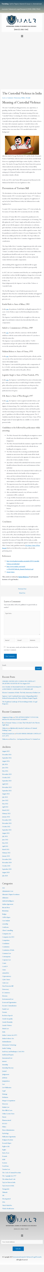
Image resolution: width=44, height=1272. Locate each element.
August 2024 (6, 761)
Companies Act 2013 (8, 937)
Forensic (4, 1012)
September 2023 (6, 781)
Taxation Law (6, 1169)
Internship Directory (7, 1068)
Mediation (5, 1097)
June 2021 (5, 840)
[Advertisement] (22, 61)
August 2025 (6, 751)
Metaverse (5, 1104)
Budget (4, 914)
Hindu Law (5, 1028)
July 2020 (5, 876)
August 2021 (6, 833)
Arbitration (5, 898)
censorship (5, 924)
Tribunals (4, 1192)
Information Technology (9, 1045)
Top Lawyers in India (8, 1186)
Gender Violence (7, 1025)
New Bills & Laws (7, 1110)
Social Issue (5, 1166)
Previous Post (22, 589)
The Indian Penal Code (8, 1179)
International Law (7, 1058)
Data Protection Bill (7, 986)
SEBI (3, 1159)
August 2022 (6, 794)
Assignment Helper (7, 717)
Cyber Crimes (6, 979)
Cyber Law (5, 983)
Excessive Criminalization (9, 1006)
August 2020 (6, 872)
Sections (4, 1163)
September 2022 (6, 791)
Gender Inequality (7, 1019)
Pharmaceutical (6, 1120)
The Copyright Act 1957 (9, 1176)
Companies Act (6, 934)
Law (3, 1084)
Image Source (11, 572)
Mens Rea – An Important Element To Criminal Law (25, 739)
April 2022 (5, 807)
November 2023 (7, 774)
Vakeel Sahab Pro (7, 1205)
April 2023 (5, 784)
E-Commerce (6, 993)
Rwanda (4, 1156)
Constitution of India (8, 950)
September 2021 (6, 830)
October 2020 (6, 866)
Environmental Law (7, 999)
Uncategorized (6, 1199)
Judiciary (4, 1078)
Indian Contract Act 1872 (9, 1035)
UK (3, 1195)
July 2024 (5, 764)
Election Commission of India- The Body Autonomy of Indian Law (21, 692)
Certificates (5, 927)
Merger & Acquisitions (8, 1100)
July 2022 (5, 797)
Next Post (22, 593)
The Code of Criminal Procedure (11, 1172)
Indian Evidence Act (8, 1038)
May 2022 (5, 804)
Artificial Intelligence (8, 901)
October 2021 (6, 826)
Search (4, 665)
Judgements (5, 1074)
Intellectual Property (8, 1055)
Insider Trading (6, 1048)
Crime (4, 970)
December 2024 (6, 754)
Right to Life (6, 1146)
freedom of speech (7, 1015)
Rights (4, 1150)
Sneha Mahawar (23, 577)
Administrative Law (7, 891)
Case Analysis (6, 921)
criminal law (5, 973)
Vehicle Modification (8, 1208)
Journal (4, 1071)
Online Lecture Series (8, 1114)
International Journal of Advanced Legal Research (27, 1257)
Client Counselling (7, 930)
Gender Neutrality (7, 1022)
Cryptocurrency (6, 976)
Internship (5, 1065)
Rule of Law (5, 1153)
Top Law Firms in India (8, 1182)
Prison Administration (8, 1130)
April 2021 (5, 846)
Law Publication (6, 1087)
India (3, 1032)
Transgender (5, 1189)
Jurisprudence (6, 1081)
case (7, 309)
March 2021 (5, 849)
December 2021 (6, 820)
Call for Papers (6, 917)
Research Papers (6, 1143)
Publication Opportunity (9, 1137)
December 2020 (6, 859)
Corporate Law (6, 960)
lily (3, 723)
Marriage (4, 1094)
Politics (23, 98)
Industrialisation (6, 1042)
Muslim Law (5, 1107)
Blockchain (5, 911)
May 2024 (5, 771)
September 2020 (6, 869)
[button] (22, 36)
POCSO (4, 1123)
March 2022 (5, 810)
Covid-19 (5, 966)
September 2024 (6, 758)
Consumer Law (6, 953)
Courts (4, 963)
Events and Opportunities (9, 1002)
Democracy (17, 98)
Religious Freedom (7, 1140)
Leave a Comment (7, 98)
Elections (4, 996)
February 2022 (6, 813)
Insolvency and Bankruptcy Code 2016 (13, 1051)
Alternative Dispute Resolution (10, 894)
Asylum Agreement (7, 904)
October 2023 (6, 777)
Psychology (5, 1133)
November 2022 (7, 787)
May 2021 (5, 843)
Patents (4, 1117)
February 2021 (6, 853)
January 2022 (6, 817)
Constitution (5, 947)
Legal (3, 1091)
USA (3, 1202)
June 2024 (5, 768)
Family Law (5, 1009)
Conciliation (5, 943)
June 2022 (5, 800)
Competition (5, 940)
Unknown (5, 728)
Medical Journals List (8, 734)
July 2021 (5, 836)
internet (4, 1061)
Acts (3, 888)
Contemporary (6, 956)
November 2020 (7, 862)
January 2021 (6, 856)
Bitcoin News (6, 907)
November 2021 (7, 823)
